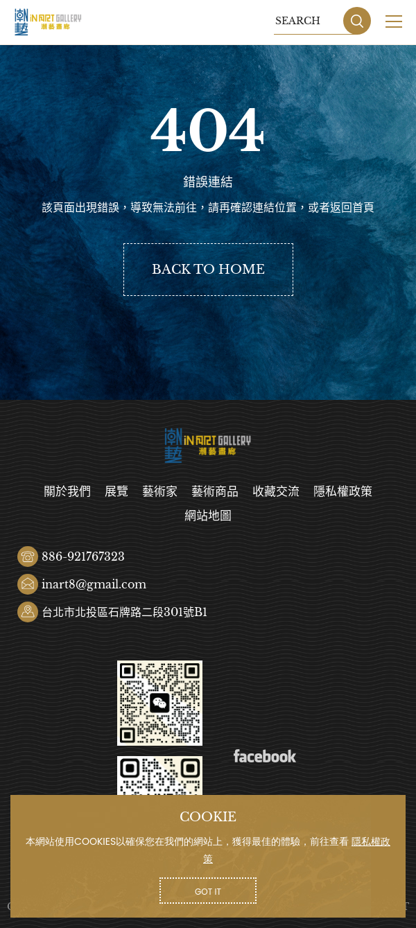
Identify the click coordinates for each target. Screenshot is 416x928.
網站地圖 (208, 516)
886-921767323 (83, 556)
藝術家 (159, 491)
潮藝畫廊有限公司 (48, 22)
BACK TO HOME (208, 269)
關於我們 (67, 491)
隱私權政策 (342, 491)
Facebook (265, 756)
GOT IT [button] (208, 892)
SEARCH (357, 21)
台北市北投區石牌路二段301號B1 (124, 612)
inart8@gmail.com (94, 584)
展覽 (116, 491)
